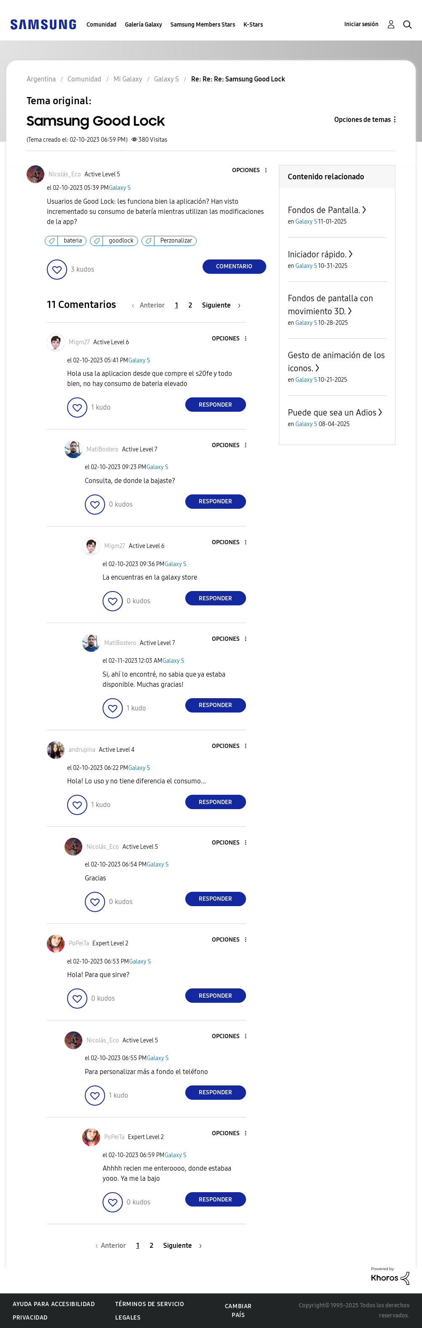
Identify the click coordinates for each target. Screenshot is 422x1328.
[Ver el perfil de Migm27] (79, 342)
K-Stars (253, 24)
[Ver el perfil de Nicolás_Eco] (65, 174)
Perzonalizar (176, 240)
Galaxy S (120, 188)
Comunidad (101, 24)
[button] (251, 171)
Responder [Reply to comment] (215, 404)
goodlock (121, 240)
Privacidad (30, 1317)
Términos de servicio (149, 1304)
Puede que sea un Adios (332, 413)
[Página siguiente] (221, 305)
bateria (73, 240)
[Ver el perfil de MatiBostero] (103, 449)
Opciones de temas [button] (362, 120)
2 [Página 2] (190, 305)
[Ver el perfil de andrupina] (82, 749)
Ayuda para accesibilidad (54, 1304)
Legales (128, 1317)
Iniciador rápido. (317, 254)
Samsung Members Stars (202, 24)
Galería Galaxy (143, 24)
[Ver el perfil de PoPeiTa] (79, 943)
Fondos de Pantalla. (324, 210)
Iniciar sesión (361, 24)
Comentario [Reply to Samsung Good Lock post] (234, 266)
